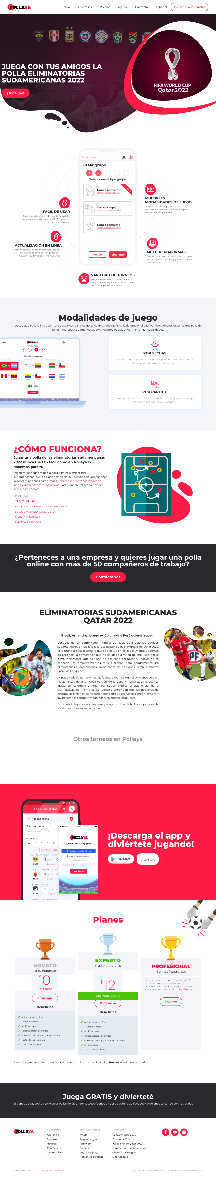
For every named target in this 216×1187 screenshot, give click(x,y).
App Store (148, 864)
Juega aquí (45, 1003)
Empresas (119, 5)
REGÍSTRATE (22, 500)
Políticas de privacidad (25, 1175)
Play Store (121, 864)
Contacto (175, 5)
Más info (171, 1006)
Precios (139, 5)
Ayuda (156, 5)
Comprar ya (108, 1008)
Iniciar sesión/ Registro (186, 15)
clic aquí (83, 1067)
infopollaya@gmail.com (185, 994)
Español (195, 5)
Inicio (100, 5)
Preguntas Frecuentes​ (53, 1175)
